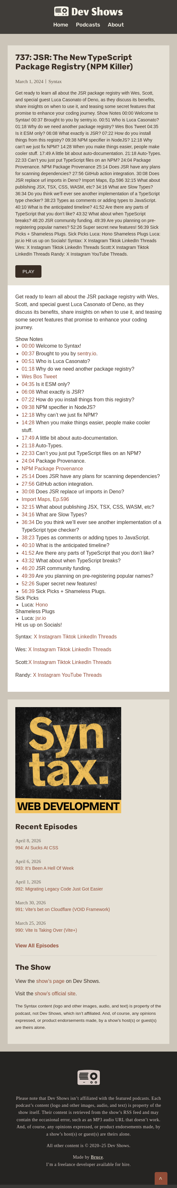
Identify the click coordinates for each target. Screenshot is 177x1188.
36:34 (28, 522)
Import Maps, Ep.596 (45, 499)
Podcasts (88, 24)
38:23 (28, 537)
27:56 (28, 484)
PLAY (28, 271)
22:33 (28, 453)
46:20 (28, 568)
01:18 (28, 369)
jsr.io (41, 618)
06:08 (28, 392)
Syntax (55, 81)
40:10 (28, 545)
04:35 (28, 384)
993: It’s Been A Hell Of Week (44, 868)
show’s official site (55, 993)
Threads (107, 636)
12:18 (28, 415)
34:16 (28, 514)
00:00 (28, 346)
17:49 (28, 438)
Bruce (97, 1157)
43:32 (28, 560)
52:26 (28, 583)
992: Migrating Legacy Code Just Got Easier (59, 888)
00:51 (28, 361)
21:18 (28, 445)
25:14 (28, 476)
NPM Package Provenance (52, 468)
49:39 (28, 576)
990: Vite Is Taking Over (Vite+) (46, 930)
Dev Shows (88, 11)
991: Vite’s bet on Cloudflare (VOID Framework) (62, 909)
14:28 (28, 422)
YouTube (72, 675)
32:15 (28, 507)
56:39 (28, 591)
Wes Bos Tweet (39, 376)
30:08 (28, 491)
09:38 (28, 407)
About (116, 24)
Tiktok (69, 636)
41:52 (28, 553)
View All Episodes (37, 945)
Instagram (50, 636)
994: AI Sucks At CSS (36, 847)
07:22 (28, 399)
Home (60, 24)
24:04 (28, 461)
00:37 (28, 353)
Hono (42, 604)
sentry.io (86, 353)
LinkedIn (87, 636)
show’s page (50, 981)
